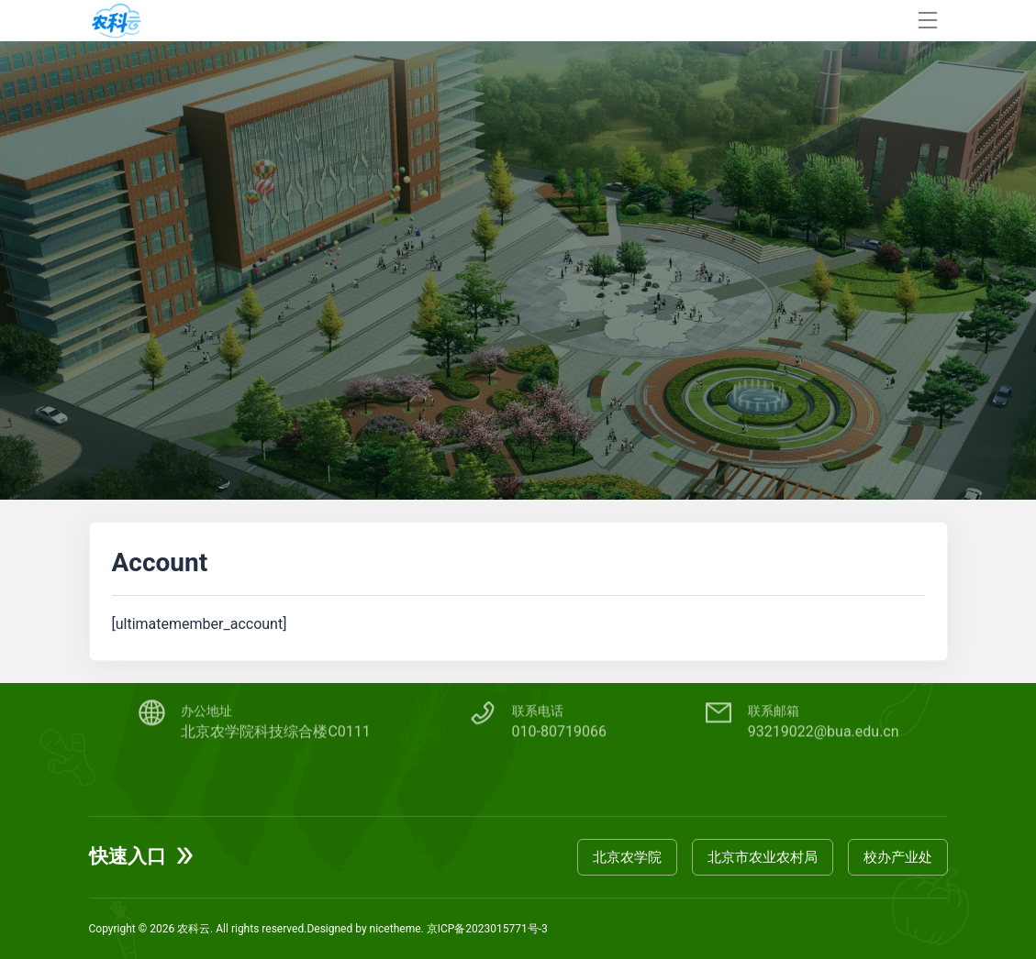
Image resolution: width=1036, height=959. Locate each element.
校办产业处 (897, 857)
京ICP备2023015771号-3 (487, 928)
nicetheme (395, 928)
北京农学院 (627, 857)
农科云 (193, 928)
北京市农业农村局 (762, 857)
